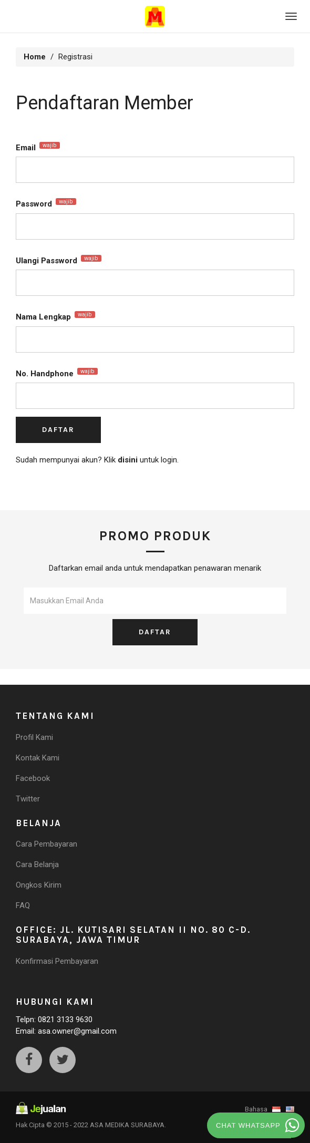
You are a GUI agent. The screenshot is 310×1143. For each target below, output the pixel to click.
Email (38, 147)
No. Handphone (57, 373)
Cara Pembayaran (46, 844)
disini (128, 460)
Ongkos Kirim (38, 885)
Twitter (28, 799)
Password (46, 203)
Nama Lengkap (55, 316)
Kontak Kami (37, 758)
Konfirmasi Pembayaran (57, 961)
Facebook (33, 778)
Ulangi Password (58, 260)
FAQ (23, 905)
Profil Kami (34, 737)
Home (35, 56)
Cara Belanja (37, 864)
